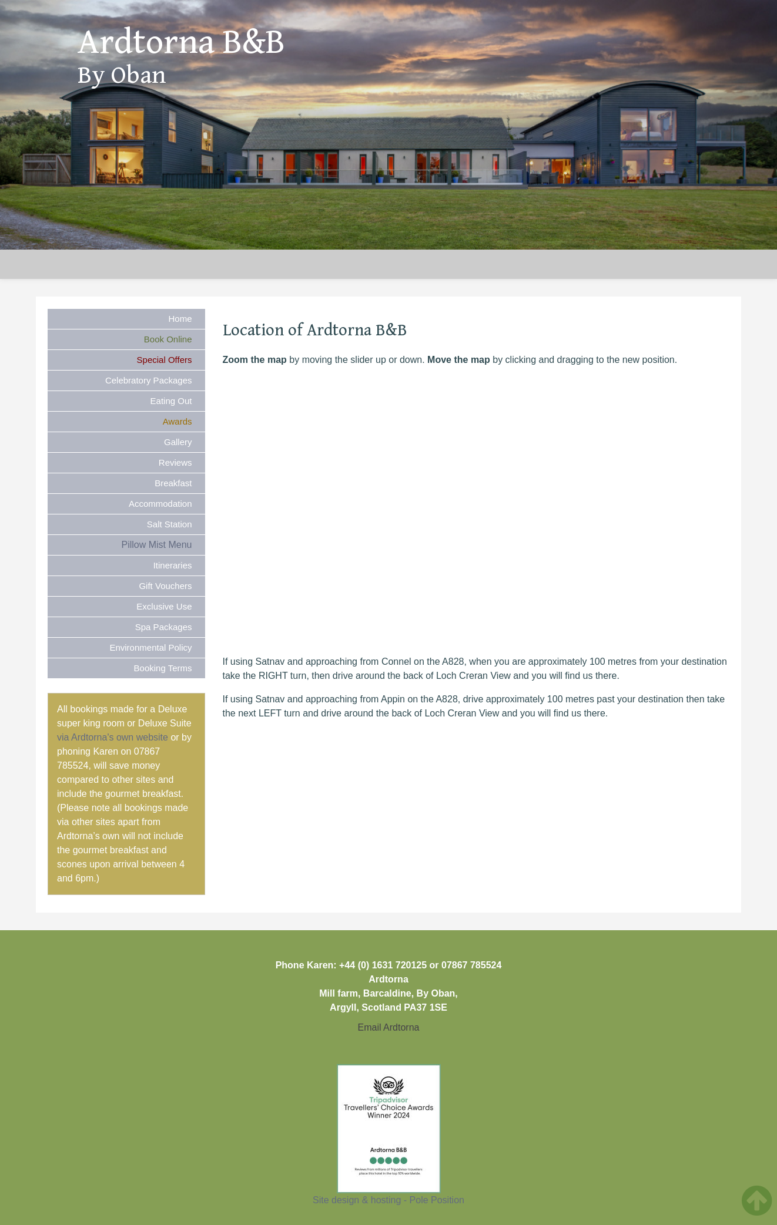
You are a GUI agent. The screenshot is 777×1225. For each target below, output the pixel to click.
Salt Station (169, 524)
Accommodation (160, 504)
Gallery (178, 442)
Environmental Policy (150, 647)
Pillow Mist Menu (156, 545)
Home (180, 319)
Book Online (168, 339)
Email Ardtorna (389, 1027)
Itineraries (172, 565)
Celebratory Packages (148, 380)
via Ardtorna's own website (112, 737)
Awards (177, 421)
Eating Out (171, 401)
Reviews (175, 462)
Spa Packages (163, 627)
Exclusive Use (164, 606)
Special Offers (164, 360)
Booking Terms (163, 668)
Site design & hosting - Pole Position (388, 1200)
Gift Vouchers (165, 586)
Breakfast (173, 483)
